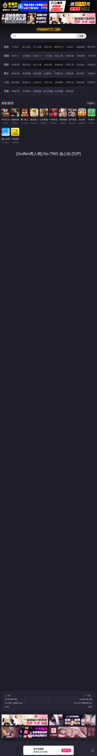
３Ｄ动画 (48, 55)
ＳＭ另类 (91, 55)
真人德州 (26, 46)
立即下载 (66, 750)
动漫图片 (48, 73)
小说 (6, 82)
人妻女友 (37, 82)
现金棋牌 (81, 46)
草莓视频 (37, 91)
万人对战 (37, 46)
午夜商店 (26, 91)
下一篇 (82, 701)
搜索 (81, 36)
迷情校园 (59, 82)
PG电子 (15, 46)
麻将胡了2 (59, 46)
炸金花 (70, 46)
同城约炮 (16, 91)
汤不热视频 (48, 91)
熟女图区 (81, 73)
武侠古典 (48, 82)
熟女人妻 (59, 55)
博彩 (6, 47)
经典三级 (70, 64)
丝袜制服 (70, 55)
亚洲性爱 (16, 64)
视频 (6, 55)
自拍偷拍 (26, 55)
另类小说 (70, 82)
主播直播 (81, 55)
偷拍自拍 (26, 64)
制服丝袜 (59, 64)
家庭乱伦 (26, 82)
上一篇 (14, 701)
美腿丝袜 (59, 73)
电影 (6, 64)
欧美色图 (37, 73)
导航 (6, 91)
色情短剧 (70, 91)
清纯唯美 (70, 73)
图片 (6, 73)
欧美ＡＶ (37, 55)
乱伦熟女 (81, 64)
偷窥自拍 (16, 73)
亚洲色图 (26, 73)
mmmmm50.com (48, 29)
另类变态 (91, 64)
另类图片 (91, 73)
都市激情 (16, 82)
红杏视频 (59, 91)
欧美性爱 (48, 64)
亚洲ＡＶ (16, 55)
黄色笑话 (81, 82)
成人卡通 (37, 64)
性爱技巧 (91, 82)
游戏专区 (48, 46)
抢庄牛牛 (91, 46)
